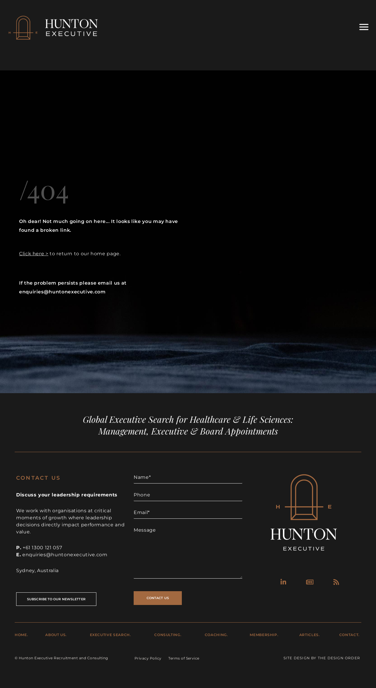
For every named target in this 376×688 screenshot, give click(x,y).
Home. (21, 635)
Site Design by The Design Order (321, 658)
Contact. (349, 635)
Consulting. (167, 635)
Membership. (264, 635)
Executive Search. (110, 635)
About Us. (56, 635)
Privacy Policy (148, 658)
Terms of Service (183, 658)
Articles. (309, 635)
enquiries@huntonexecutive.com (65, 554)
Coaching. (216, 635)
